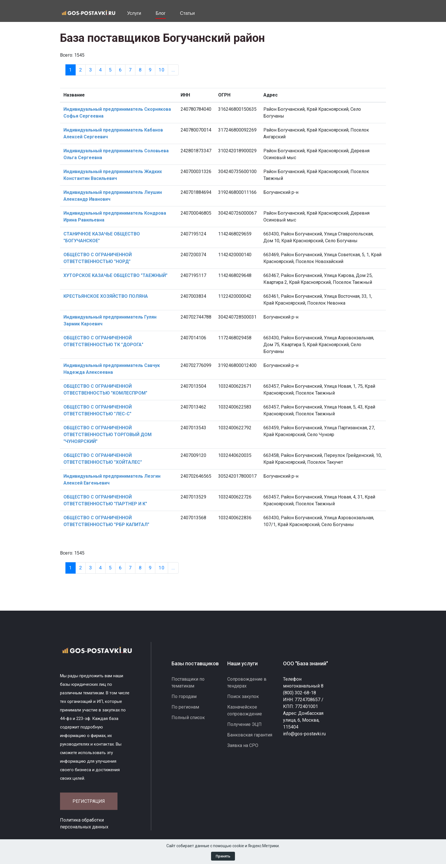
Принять (223, 856)
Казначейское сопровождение (244, 710)
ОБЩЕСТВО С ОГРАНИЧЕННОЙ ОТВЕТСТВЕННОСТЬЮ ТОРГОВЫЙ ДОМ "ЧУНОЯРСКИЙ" (107, 434)
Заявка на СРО (242, 745)
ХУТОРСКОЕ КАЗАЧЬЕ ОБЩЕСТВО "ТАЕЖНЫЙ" (115, 275)
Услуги (134, 13)
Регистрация (89, 801)
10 (161, 70)
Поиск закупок (243, 696)
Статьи (187, 13)
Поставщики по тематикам (188, 682)
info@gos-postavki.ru (304, 733)
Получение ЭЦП (244, 724)
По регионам (185, 707)
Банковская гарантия (249, 735)
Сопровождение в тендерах (247, 682)
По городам (184, 696)
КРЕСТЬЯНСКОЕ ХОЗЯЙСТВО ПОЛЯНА (105, 296)
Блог (161, 13)
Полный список (188, 717)
